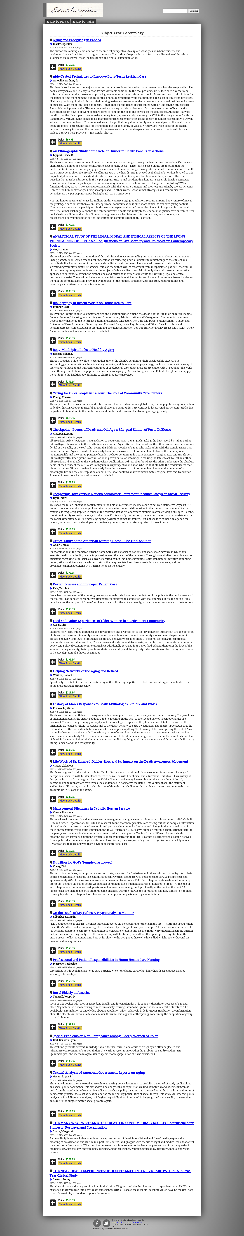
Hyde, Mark (58, 498)
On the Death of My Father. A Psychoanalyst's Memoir (93, 912)
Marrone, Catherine (63, 963)
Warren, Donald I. (62, 675)
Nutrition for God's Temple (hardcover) (82, 862)
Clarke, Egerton (61, 44)
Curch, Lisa (58, 624)
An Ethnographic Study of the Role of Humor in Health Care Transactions (108, 151)
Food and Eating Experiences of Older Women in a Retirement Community (109, 621)
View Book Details (70, 68)
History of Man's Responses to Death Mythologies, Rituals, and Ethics (105, 704)
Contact (115, 1222)
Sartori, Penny (60, 1179)
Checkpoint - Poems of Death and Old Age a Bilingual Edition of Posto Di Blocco (112, 429)
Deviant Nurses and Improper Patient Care (85, 584)
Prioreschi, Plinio (61, 708)
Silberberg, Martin (62, 916)
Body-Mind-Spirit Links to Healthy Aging (83, 349)
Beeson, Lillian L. (61, 354)
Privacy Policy (125, 1222)
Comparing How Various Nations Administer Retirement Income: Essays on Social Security (121, 494)
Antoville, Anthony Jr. (64, 80)
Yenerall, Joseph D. (62, 996)
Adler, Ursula (59, 545)
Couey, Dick (58, 866)
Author (83, 21)
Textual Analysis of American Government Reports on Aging (99, 1072)
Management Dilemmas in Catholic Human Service (91, 808)
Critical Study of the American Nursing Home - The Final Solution (102, 541)
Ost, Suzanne (59, 249)
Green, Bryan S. (61, 1076)
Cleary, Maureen (61, 812)
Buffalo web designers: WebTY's (116, 1229)
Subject (58, 21)
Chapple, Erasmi (61, 433)
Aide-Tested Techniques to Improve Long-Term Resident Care (99, 76)
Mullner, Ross (59, 307)
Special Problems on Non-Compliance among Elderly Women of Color (105, 1036)
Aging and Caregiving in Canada (77, 40)
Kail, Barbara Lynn (63, 1040)
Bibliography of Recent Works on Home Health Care (92, 303)
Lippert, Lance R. (61, 155)
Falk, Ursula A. (60, 588)
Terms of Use (137, 1222)
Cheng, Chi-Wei (60, 397)
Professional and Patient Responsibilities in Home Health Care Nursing (106, 959)
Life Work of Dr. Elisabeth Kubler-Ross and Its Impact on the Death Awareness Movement (120, 761)
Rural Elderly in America (71, 992)
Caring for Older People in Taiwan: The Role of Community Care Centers (107, 393)
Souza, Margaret (61, 1131)
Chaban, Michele (61, 765)
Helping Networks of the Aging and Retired (85, 671)
